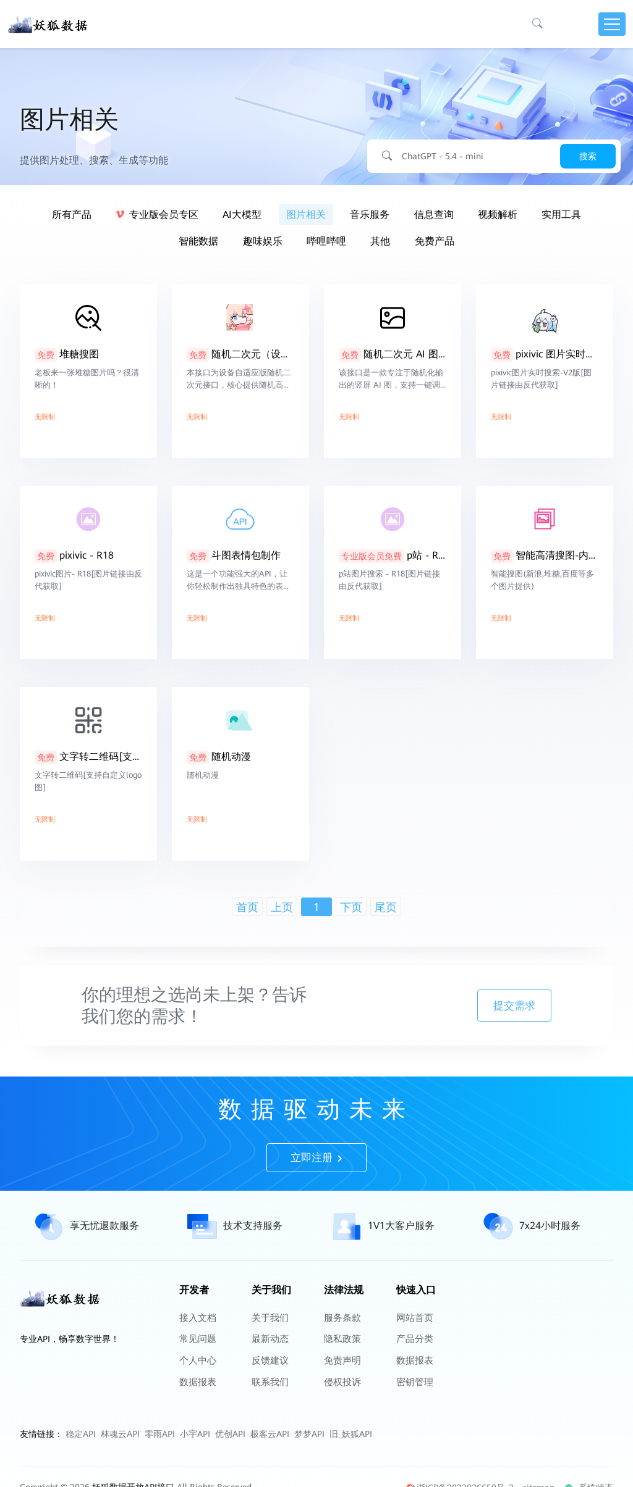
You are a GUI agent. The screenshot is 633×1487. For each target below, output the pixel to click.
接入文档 (196, 1374)
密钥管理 (413, 1422)
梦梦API (309, 1471)
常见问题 (196, 1390)
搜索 (588, 156)
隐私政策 (341, 1390)
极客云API (269, 1471)
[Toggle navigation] (612, 24)
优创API (230, 1471)
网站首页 (413, 1374)
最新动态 (269, 1390)
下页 (351, 907)
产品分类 (413, 1390)
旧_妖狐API (350, 1471)
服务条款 (341, 1374)
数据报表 (196, 1422)
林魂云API (120, 1471)
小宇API (195, 1471)
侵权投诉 (341, 1422)
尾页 (386, 907)
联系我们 (269, 1422)
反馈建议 (269, 1406)
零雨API (160, 1471)
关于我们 (269, 1374)
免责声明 (341, 1406)
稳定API (81, 1471)
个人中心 (196, 1406)
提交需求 (573, 1005)
